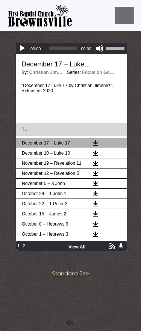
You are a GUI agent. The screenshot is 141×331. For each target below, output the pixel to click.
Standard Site (70, 273)
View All (76, 247)
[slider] (63, 48)
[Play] (22, 48)
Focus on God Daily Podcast (99, 72)
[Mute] (99, 48)
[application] (71, 48)
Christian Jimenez (46, 72)
